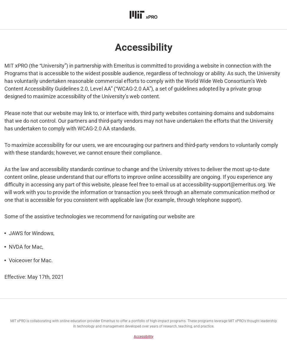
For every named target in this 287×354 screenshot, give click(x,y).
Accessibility (144, 337)
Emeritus (108, 321)
